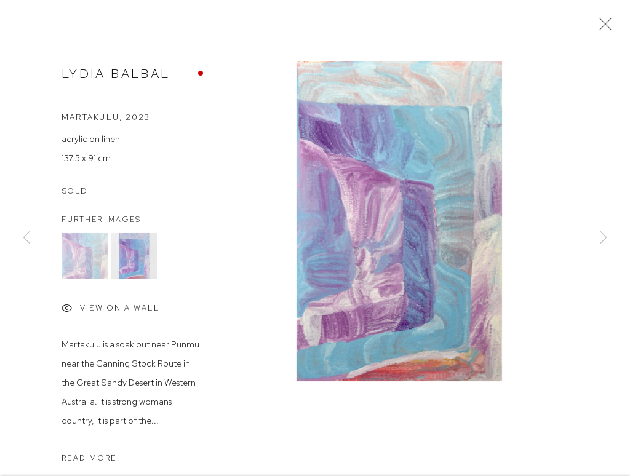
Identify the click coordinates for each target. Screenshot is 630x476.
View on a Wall (111, 311)
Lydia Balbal (116, 75)
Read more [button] (89, 459)
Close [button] (602, 27)
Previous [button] (26, 238)
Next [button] (603, 238)
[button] (85, 258)
